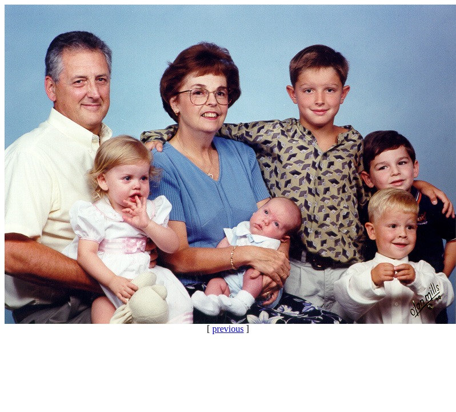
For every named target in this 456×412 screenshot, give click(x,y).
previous (227, 329)
